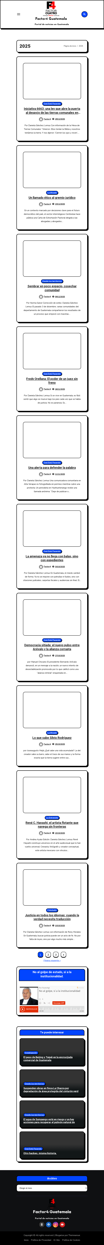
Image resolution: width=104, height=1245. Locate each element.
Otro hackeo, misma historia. (40, 1153)
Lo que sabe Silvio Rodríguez (52, 738)
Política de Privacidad (41, 1240)
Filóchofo (52, 910)
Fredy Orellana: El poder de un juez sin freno (52, 381)
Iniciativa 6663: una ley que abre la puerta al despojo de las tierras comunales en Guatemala (52, 113)
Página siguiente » (52, 960)
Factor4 (45, 119)
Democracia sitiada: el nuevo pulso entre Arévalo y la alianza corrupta (52, 647)
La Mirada (52, 192)
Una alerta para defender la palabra (52, 468)
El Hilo (57, 1240)
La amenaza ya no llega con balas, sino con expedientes (52, 558)
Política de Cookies (71, 1240)
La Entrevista (52, 817)
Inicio (26, 1240)
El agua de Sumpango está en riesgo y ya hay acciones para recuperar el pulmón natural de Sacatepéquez (49, 1122)
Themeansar (74, 1235)
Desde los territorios (52, 281)
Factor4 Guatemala (51, 19)
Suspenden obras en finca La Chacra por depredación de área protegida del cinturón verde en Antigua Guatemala (51, 1091)
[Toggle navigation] (18, 14)
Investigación (31, 1052)
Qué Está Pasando (52, 103)
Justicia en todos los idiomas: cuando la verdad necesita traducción (52, 917)
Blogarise (59, 1235)
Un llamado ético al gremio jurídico (52, 198)
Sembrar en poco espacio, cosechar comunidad (52, 288)
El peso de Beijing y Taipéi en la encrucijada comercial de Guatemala (48, 1058)
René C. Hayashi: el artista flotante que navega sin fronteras (52, 825)
